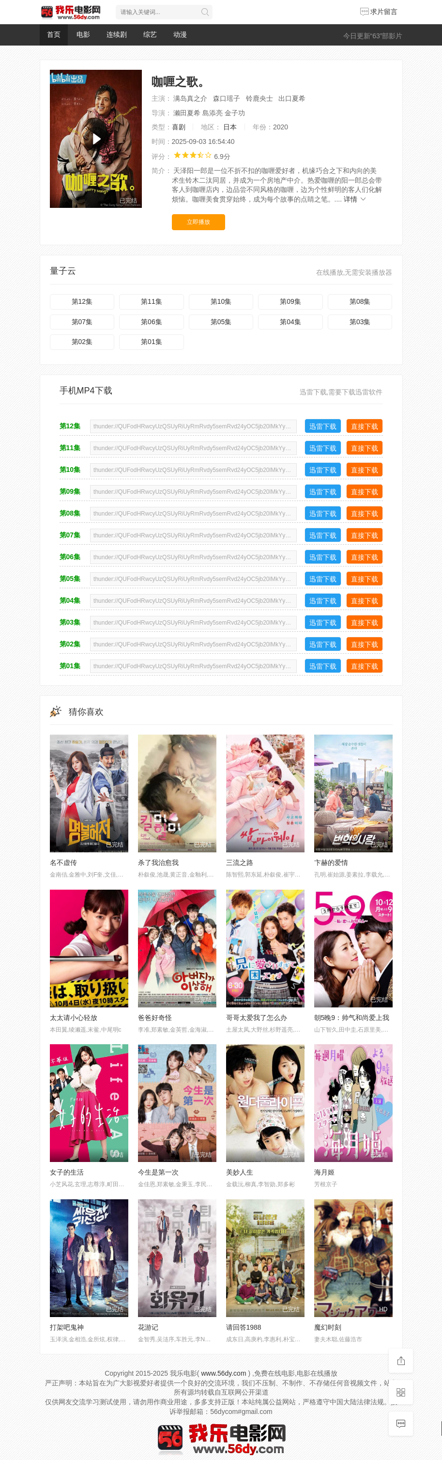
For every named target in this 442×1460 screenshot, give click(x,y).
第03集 (360, 322)
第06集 (151, 322)
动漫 (180, 34)
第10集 (221, 301)
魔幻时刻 (327, 1327)
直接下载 (364, 426)
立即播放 (198, 222)
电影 (83, 34)
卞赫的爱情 (331, 862)
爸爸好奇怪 (155, 1017)
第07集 (82, 322)
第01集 (151, 341)
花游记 (148, 1327)
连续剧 (117, 34)
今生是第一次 (158, 1172)
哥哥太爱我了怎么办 (256, 1017)
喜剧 (178, 127)
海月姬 (324, 1172)
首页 (54, 34)
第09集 (290, 301)
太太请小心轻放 (73, 1017)
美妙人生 (239, 1172)
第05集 (221, 322)
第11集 (151, 301)
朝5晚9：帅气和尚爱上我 (352, 1017)
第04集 (290, 322)
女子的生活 (67, 1172)
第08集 (360, 301)
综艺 (150, 34)
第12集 (82, 301)
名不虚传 (63, 862)
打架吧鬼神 (67, 1327)
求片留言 (379, 12)
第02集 (82, 341)
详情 (355, 199)
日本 (230, 127)
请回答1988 (243, 1327)
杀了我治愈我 (158, 862)
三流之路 (239, 862)
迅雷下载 (322, 426)
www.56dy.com (223, 1373)
